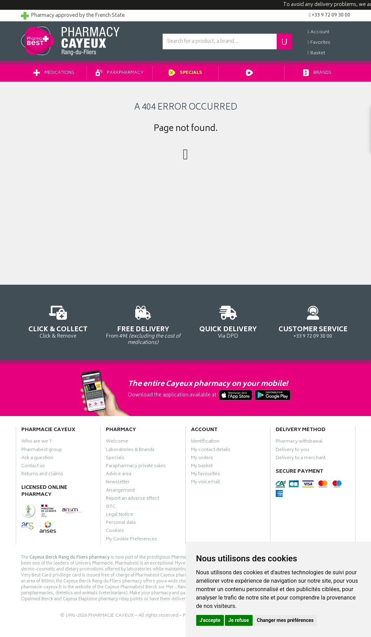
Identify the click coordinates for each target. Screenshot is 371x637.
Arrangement (120, 491)
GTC (111, 507)
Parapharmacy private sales (136, 466)
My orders (202, 458)
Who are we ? (36, 442)
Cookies (115, 531)
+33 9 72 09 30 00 (313, 321)
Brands (317, 73)
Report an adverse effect (132, 499)
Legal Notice (119, 515)
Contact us (33, 466)
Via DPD (228, 321)
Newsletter (118, 482)
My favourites (205, 474)
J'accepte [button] (210, 620)
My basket (202, 466)
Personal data (121, 523)
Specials (185, 73)
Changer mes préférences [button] (285, 620)
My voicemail (205, 482)
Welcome (117, 442)
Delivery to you (292, 450)
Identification (205, 442)
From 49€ (143, 324)
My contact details (211, 450)
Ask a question (37, 458)
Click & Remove (58, 321)
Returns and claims (42, 474)
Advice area (118, 474)
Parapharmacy (120, 73)
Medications (53, 73)
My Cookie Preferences (131, 539)
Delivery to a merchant (300, 458)
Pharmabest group (41, 450)
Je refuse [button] (238, 620)
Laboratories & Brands (130, 450)
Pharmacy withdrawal (299, 442)
